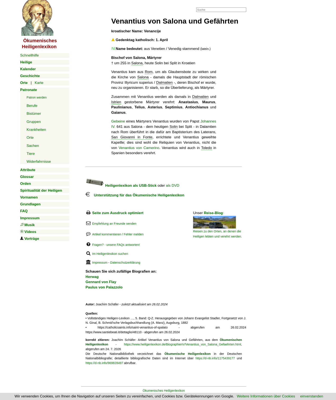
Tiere (31, 154)
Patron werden (37, 97)
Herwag (92, 277)
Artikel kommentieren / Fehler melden (118, 234)
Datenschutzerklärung (125, 262)
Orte (30, 138)
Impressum (99, 262)
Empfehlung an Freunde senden (114, 223)
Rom (149, 72)
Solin (174, 127)
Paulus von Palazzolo (104, 287)
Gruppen (34, 122)
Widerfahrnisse (39, 162)
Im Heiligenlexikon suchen (110, 253)
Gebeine (118, 121)
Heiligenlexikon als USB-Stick (121, 186)
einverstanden (311, 396)
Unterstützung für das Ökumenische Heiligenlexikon (135, 195)
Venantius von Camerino (138, 148)
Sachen (33, 146)
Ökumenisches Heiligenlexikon (164, 390)
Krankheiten (36, 130)
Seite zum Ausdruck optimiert (117, 213)
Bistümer (34, 114)
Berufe (32, 106)
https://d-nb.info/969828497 (104, 363)
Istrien (116, 102)
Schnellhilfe (29, 55)
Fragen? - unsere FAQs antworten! (116, 244)
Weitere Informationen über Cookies (266, 396)
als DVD (172, 186)
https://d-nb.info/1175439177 (215, 358)
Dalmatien (164, 83)
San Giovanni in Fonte (131, 137)
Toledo (206, 148)
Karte (39, 83)
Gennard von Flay (101, 282)
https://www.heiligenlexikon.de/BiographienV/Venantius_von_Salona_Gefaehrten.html (182, 344)
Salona (137, 63)
